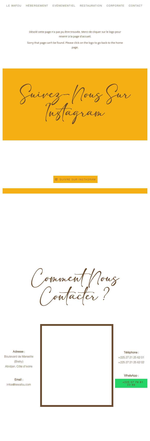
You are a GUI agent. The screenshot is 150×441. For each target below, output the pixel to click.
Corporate (115, 5)
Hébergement (37, 5)
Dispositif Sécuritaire (123, 421)
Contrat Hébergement (89, 421)
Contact (136, 5)
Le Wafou (14, 5)
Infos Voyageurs (23, 421)
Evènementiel (64, 5)
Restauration (91, 5)
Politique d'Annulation (54, 421)
